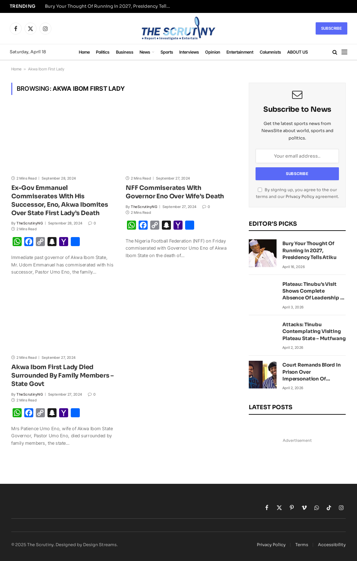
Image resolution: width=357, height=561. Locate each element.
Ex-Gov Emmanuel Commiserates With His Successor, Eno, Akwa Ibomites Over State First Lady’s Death (59, 200)
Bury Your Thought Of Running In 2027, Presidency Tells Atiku (109, 6)
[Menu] (344, 52)
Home (84, 52)
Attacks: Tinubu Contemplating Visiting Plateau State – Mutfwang (313, 331)
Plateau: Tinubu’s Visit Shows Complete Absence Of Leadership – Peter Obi (312, 291)
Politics (103, 52)
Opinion (212, 52)
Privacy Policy (300, 196)
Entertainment (239, 52)
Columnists (270, 52)
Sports (167, 52)
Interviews (189, 52)
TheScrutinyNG (29, 223)
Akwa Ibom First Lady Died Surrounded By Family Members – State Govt (62, 375)
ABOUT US (297, 52)
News (145, 52)
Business (124, 52)
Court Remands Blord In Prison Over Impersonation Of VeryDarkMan (311, 372)
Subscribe (331, 28)
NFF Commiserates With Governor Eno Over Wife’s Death (175, 192)
